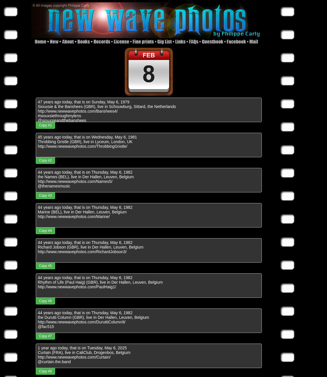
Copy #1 (45, 125)
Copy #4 (45, 231)
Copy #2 (45, 160)
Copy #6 (45, 301)
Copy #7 (45, 336)
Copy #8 (45, 371)
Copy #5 (45, 266)
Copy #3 (45, 196)
